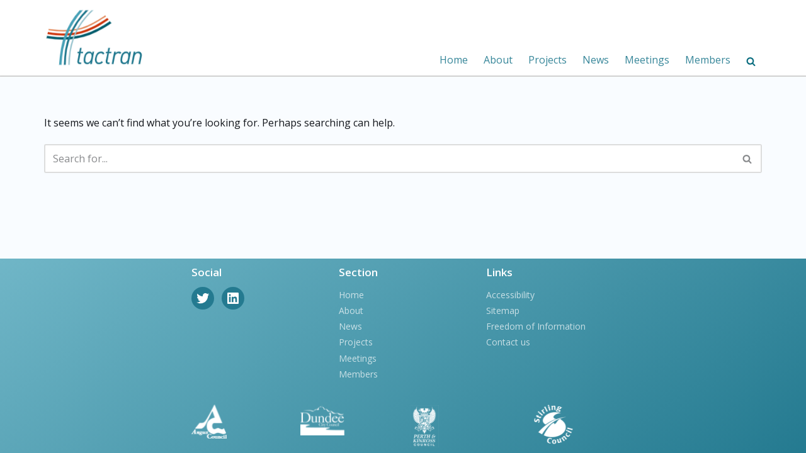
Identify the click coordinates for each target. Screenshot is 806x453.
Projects (547, 60)
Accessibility (510, 295)
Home (454, 60)
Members (707, 60)
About (498, 60)
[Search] (389, 158)
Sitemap (502, 310)
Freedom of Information (536, 326)
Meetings (647, 60)
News (595, 60)
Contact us (508, 342)
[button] (751, 61)
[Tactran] (94, 38)
